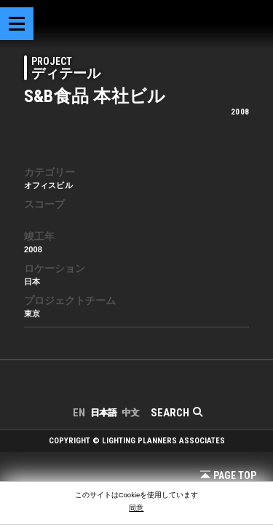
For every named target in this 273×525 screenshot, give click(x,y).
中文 (130, 413)
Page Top (228, 475)
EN (79, 412)
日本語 (103, 413)
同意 (136, 508)
